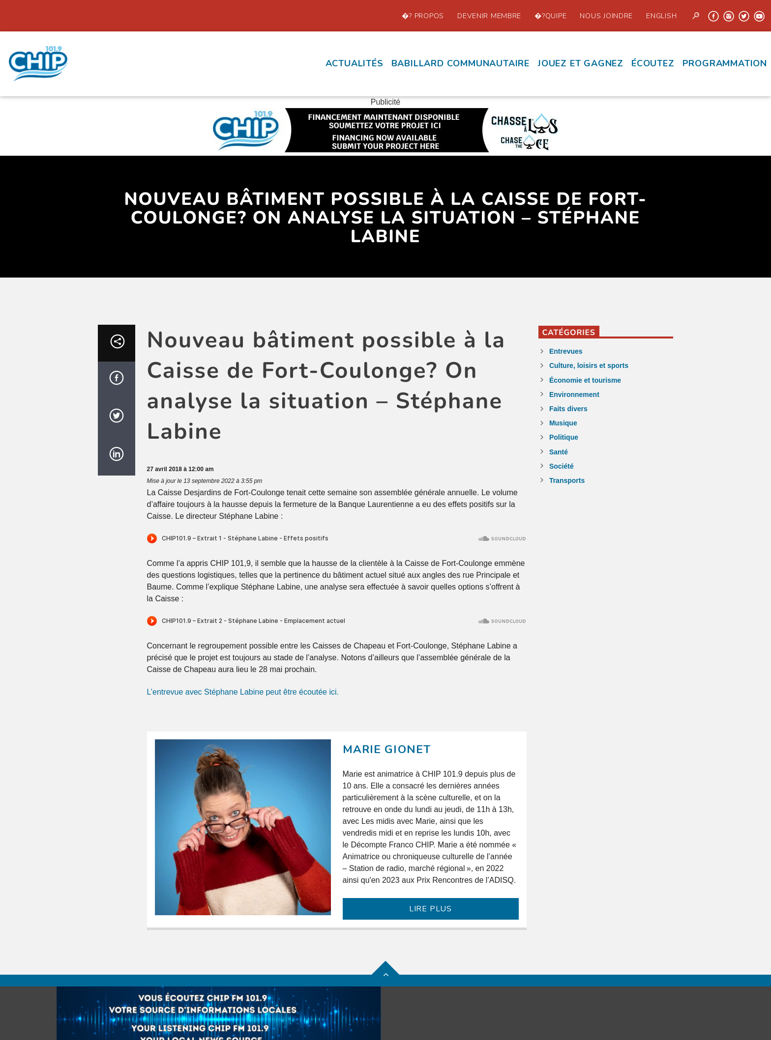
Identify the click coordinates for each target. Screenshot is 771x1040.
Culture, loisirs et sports (588, 365)
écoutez (653, 63)
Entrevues (566, 351)
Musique (563, 423)
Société (561, 466)
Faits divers (568, 409)
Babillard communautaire (460, 63)
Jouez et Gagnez (580, 63)
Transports (567, 480)
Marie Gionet (387, 749)
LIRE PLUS (430, 908)
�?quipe (550, 16)
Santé (558, 452)
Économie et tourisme (585, 380)
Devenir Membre (489, 16)
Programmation (724, 63)
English (661, 16)
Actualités (355, 63)
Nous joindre (606, 16)
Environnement (574, 394)
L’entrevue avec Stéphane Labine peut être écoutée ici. (243, 692)
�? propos (423, 16)
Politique (563, 437)
